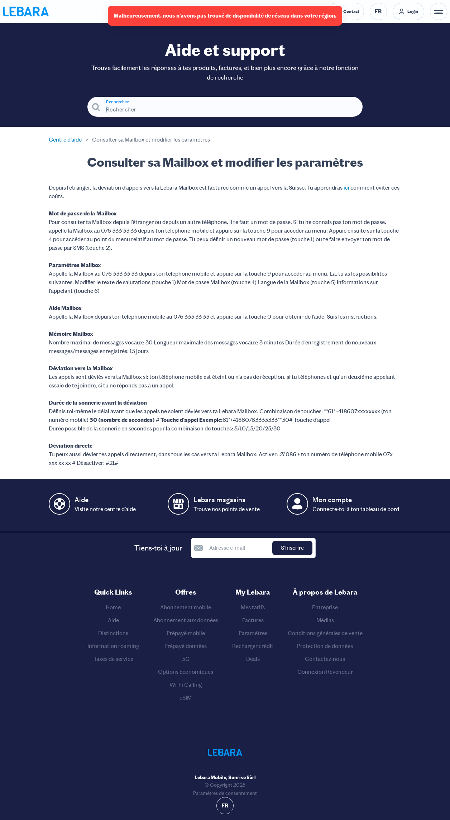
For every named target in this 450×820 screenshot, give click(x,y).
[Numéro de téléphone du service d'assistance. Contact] (345, 11)
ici (346, 187)
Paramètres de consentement (225, 793)
